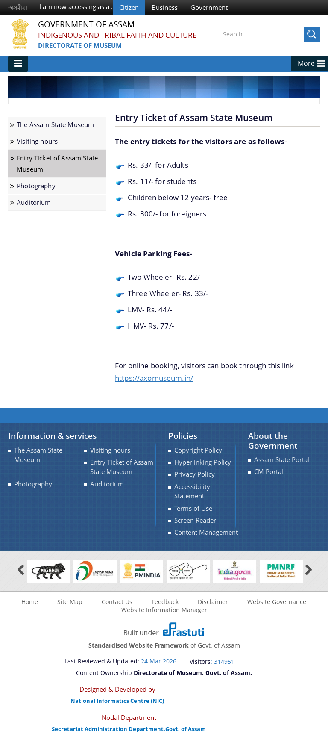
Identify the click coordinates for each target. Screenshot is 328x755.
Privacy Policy (194, 482)
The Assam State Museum (55, 132)
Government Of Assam (89, 24)
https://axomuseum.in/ (154, 386)
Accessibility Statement (192, 499)
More (306, 71)
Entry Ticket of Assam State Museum (57, 171)
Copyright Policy (198, 457)
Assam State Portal (281, 467)
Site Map (69, 609)
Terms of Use (193, 516)
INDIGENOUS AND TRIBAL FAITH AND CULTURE (105, 40)
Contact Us (117, 609)
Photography (36, 193)
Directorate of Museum (80, 56)
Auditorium (34, 210)
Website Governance (276, 609)
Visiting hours (37, 149)
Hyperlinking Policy (202, 470)
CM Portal (268, 479)
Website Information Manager (164, 617)
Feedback (165, 609)
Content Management (206, 540)
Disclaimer (213, 609)
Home (29, 609)
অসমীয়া (17, 7)
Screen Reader (195, 528)
